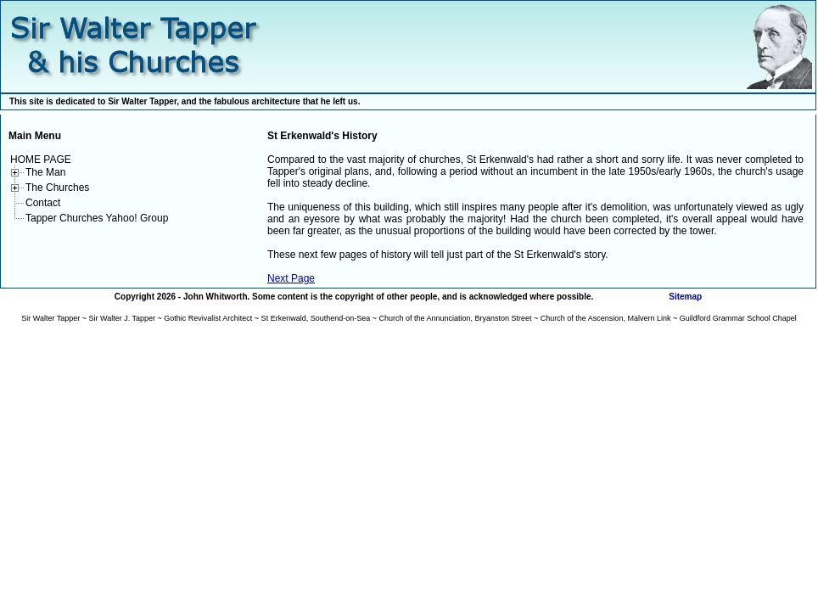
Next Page (291, 278)
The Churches (57, 187)
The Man (45, 172)
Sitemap (685, 296)
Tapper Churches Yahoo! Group (96, 218)
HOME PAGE (40, 159)
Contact (42, 203)
